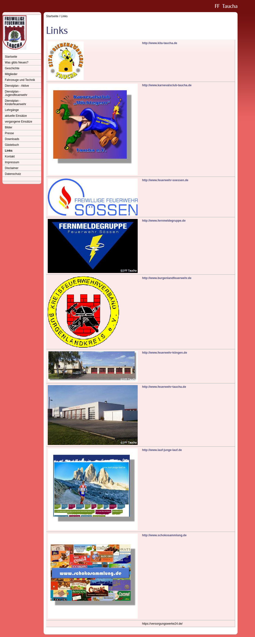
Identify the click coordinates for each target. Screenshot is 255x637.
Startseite (11, 56)
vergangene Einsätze (18, 121)
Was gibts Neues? (16, 62)
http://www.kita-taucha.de (159, 43)
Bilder (8, 127)
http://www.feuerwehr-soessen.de (165, 180)
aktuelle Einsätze (16, 115)
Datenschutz (13, 174)
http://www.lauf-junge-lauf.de (162, 450)
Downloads (12, 139)
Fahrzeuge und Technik (20, 80)
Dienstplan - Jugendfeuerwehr (16, 93)
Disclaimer (11, 168)
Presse (9, 133)
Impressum (12, 162)
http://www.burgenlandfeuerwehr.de (166, 278)
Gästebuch (12, 145)
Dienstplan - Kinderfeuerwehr (15, 102)
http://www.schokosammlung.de (164, 535)
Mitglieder (11, 74)
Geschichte (12, 68)
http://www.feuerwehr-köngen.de (164, 352)
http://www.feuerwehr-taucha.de (164, 386)
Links (8, 150)
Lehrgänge (12, 110)
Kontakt (10, 156)
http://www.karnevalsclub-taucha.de (166, 85)
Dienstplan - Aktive (17, 85)
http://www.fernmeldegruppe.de (164, 220)
